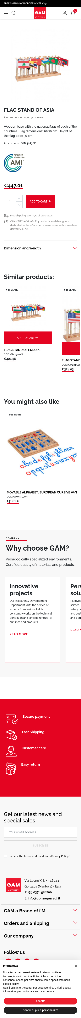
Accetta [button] (41, 1001)
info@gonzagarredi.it (44, 898)
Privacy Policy (60, 856)
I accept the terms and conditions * (39, 856)
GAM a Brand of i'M (25, 911)
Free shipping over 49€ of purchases (31, 215)
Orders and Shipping (26, 923)
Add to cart (40, 201)
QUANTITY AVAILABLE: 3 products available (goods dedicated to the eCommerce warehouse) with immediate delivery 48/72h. (43, 225)
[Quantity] (10, 202)
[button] (76, 966)
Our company (19, 936)
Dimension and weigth (22, 248)
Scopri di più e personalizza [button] (40, 1010)
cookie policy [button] (10, 983)
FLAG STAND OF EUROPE (22, 350)
